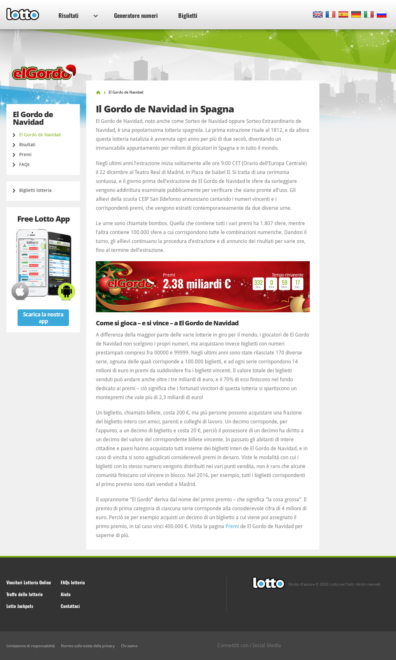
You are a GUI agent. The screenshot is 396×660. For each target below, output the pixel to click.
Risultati (78, 15)
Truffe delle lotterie (24, 594)
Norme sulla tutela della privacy (88, 646)
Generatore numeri (136, 15)
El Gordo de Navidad (40, 134)
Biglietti (187, 15)
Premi (25, 154)
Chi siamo (129, 646)
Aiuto (66, 594)
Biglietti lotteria (35, 190)
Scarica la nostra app (43, 317)
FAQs (24, 164)
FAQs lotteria (73, 582)
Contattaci (70, 606)
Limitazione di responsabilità (30, 646)
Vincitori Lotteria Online (28, 582)
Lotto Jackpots (19, 606)
